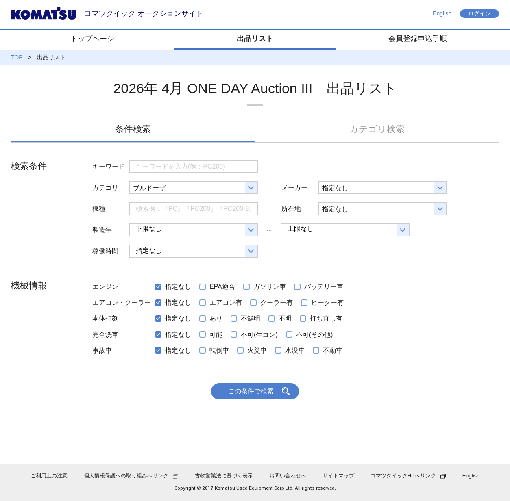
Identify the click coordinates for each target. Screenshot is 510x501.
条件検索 (133, 129)
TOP (17, 57)
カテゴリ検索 (377, 129)
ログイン (479, 13)
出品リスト (255, 39)
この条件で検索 (251, 391)
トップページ (92, 39)
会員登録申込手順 (417, 39)
